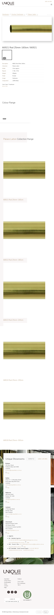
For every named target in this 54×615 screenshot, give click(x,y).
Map (7, 473)
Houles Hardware (17, 14)
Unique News (7, 580)
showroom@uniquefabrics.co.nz (14, 514)
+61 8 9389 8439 (23, 544)
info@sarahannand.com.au (15, 550)
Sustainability (7, 582)
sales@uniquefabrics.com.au (13, 499)
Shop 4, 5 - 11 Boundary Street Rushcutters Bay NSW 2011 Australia (13, 480)
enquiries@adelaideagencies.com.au (28, 540)
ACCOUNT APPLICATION (9, 601)
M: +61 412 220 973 (14, 540)
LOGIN (5, 598)
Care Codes (21, 581)
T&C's (19, 585)
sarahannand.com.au (28, 550)
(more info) (5, 86)
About (5, 584)
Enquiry (46, 612)
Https (5, 587)
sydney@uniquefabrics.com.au (13, 485)
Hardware (5, 14)
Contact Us (30, 459)
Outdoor (20, 579)
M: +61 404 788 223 (34, 548)
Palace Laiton (32, 14)
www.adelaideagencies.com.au (16, 542)
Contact (6, 586)
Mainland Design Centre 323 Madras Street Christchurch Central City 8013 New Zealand (13, 525)
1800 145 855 (48, 1)
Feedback (39, 612)
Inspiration (6, 579)
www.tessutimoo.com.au (15, 547)
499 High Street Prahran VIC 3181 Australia (10, 495)
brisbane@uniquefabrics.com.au (14, 470)
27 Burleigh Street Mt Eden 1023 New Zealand (10, 509)
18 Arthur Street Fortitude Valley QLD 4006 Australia (12, 466)
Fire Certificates (21, 583)
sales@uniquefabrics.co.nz (12, 530)
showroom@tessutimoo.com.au (36, 544)
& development (22, 612)
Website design (16, 612)
